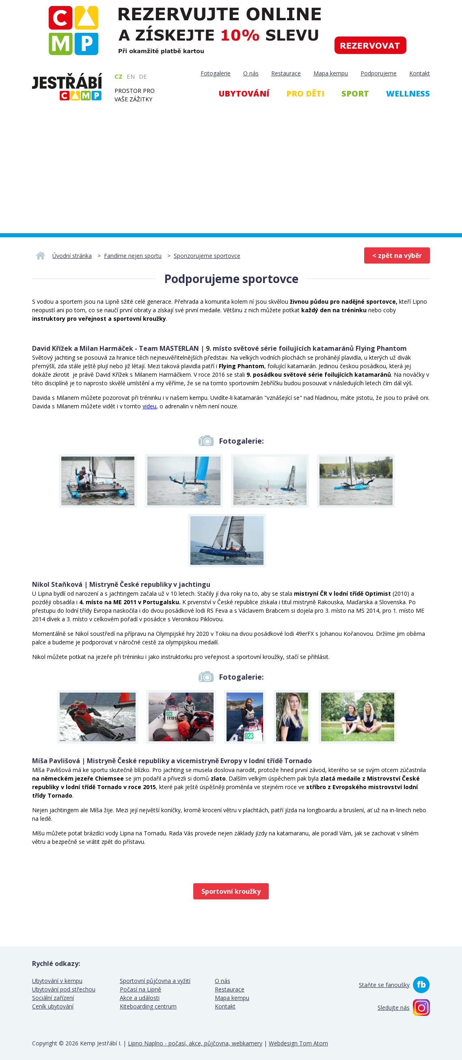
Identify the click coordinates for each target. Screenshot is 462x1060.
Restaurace (286, 73)
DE (143, 76)
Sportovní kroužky (231, 891)
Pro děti (305, 93)
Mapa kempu (330, 73)
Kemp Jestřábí (67, 87)
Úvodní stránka (72, 256)
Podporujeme (379, 73)
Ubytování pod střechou (63, 989)
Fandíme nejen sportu (133, 256)
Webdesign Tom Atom (298, 1043)
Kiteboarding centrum (148, 1006)
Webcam (394, 137)
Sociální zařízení (53, 998)
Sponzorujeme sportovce (207, 256)
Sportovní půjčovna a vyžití (155, 981)
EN (131, 76)
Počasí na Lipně (140, 989)
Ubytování (244, 93)
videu (149, 406)
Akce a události (140, 998)
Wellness (408, 93)
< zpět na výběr (397, 255)
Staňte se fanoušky (384, 985)
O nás (251, 73)
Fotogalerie (216, 73)
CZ (118, 76)
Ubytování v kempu (57, 981)
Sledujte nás (394, 1007)
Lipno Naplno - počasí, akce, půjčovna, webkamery (195, 1043)
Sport (355, 93)
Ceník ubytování (52, 1006)
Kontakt (419, 73)
